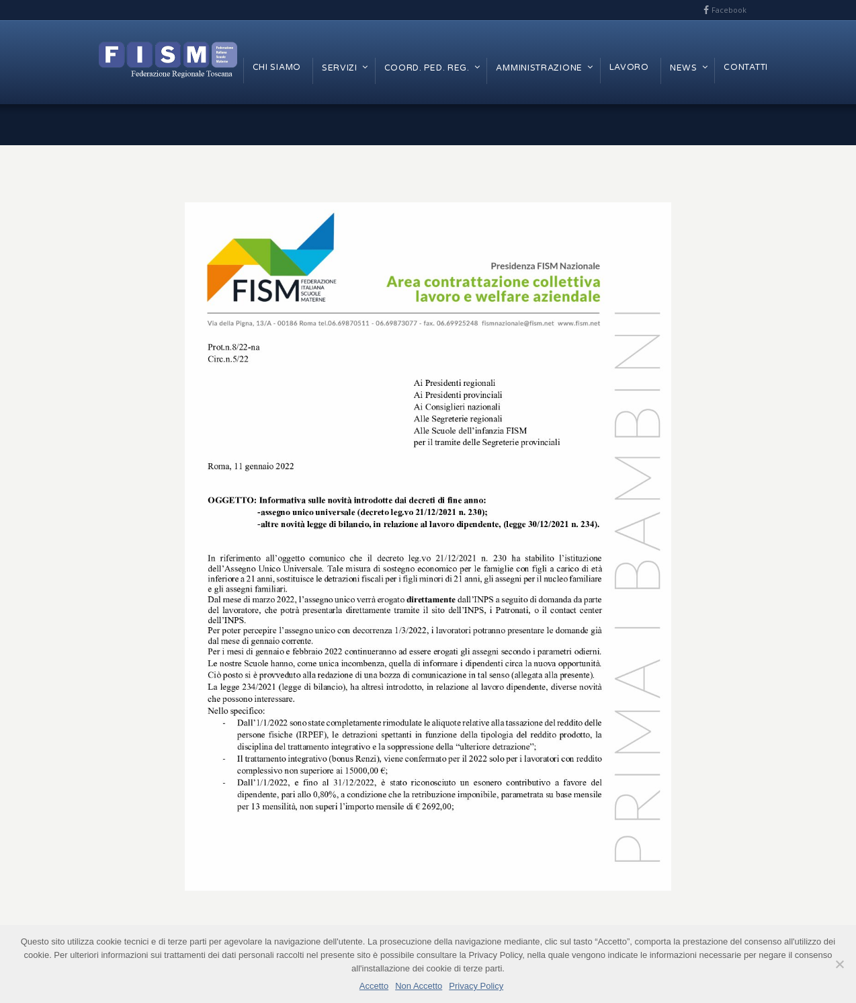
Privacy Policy (476, 986)
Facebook (729, 10)
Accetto (373, 986)
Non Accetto (418, 986)
